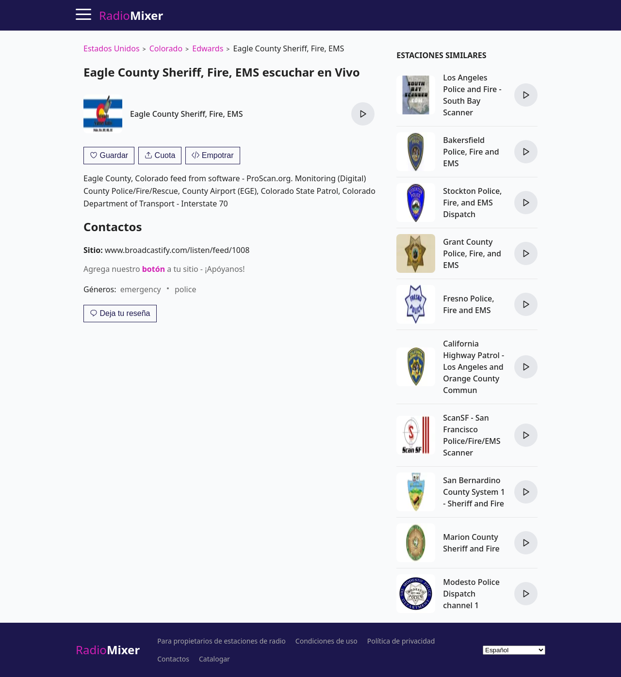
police (185, 289)
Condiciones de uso (326, 641)
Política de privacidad (401, 641)
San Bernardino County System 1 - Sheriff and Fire (474, 492)
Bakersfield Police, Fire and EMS (471, 152)
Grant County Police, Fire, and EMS (472, 253)
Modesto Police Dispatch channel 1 (471, 594)
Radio (108, 650)
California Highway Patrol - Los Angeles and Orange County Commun (473, 366)
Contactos (173, 659)
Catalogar (214, 659)
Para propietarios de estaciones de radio (221, 641)
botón (153, 269)
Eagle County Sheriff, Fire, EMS (186, 114)
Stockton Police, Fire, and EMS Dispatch (472, 203)
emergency (140, 289)
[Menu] (83, 14)
